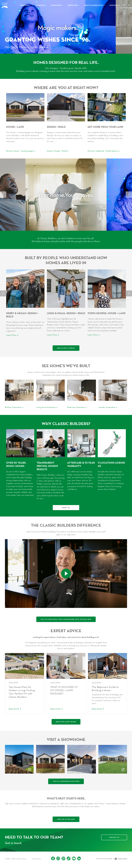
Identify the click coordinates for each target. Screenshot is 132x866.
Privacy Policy (36, 859)
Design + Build (56, 126)
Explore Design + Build (57, 151)
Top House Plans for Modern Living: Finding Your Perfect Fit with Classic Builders (22, 691)
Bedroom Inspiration (76, 407)
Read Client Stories (66, 348)
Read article (14, 709)
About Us (66, 507)
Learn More (11, 335)
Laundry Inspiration (106, 407)
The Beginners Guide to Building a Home (105, 688)
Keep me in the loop (66, 819)
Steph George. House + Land (107, 313)
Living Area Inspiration (46, 407)
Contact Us (114, 837)
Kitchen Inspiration (13, 407)
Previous (3, 195)
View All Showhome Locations (66, 781)
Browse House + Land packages (20, 151)
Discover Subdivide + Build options (103, 151)
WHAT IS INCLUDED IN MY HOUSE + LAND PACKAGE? (64, 690)
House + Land (15, 126)
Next (129, 195)
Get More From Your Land (105, 126)
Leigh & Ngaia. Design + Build (66, 313)
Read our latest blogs (66, 722)
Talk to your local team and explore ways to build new (66, 619)
